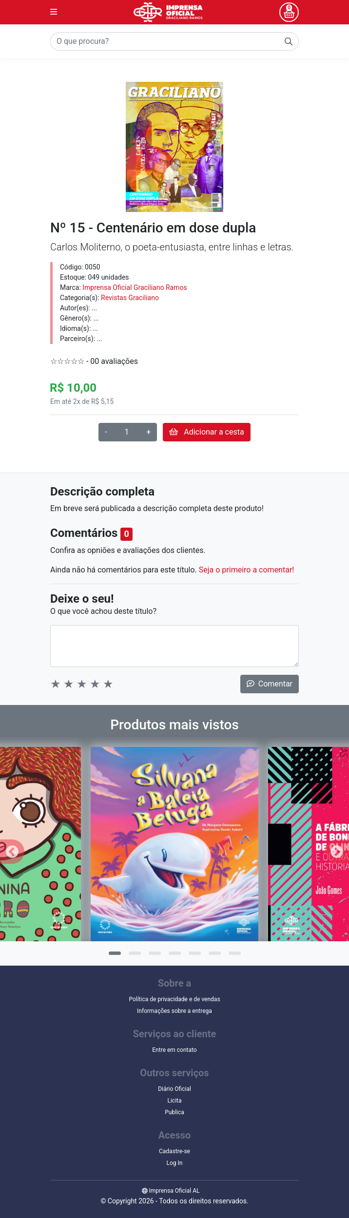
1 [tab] (113, 956)
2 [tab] (133, 956)
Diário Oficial (174, 1088)
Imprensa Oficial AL (171, 1190)
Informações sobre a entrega (174, 1011)
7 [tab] (233, 956)
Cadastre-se (174, 1151)
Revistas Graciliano (130, 298)
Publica (174, 1112)
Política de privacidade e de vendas (174, 999)
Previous (12, 851)
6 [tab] (213, 956)
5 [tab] (193, 956)
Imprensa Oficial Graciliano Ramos (134, 287)
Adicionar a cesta (206, 432)
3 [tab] (153, 956)
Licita (174, 1100)
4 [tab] (173, 956)
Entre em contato (174, 1050)
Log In (175, 1163)
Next (337, 851)
